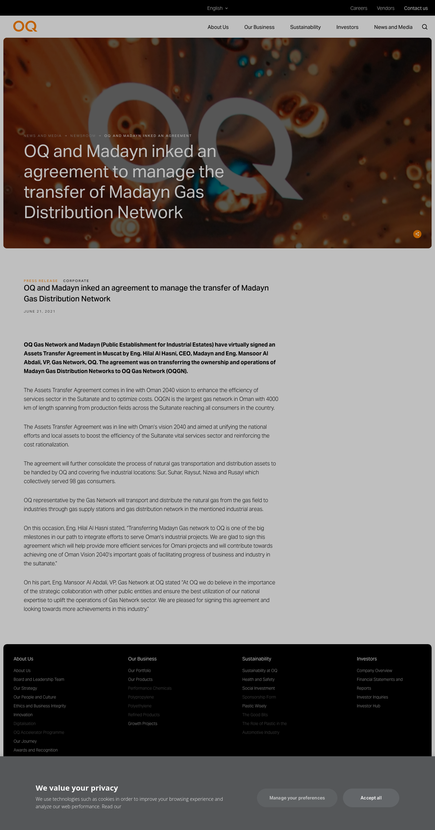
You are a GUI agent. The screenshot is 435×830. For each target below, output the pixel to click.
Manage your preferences (297, 802)
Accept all (371, 802)
